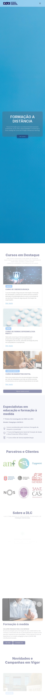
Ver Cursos (22, 139)
